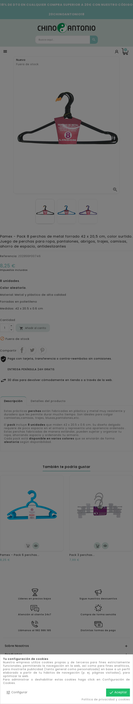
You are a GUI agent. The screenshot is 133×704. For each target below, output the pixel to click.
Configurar (16, 692)
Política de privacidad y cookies (106, 699)
